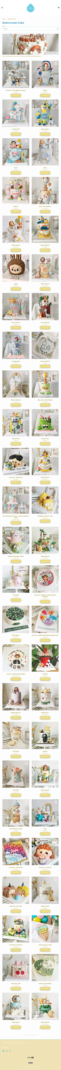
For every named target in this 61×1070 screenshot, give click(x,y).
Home (3, 19)
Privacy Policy (31, 1066)
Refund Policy (37, 1066)
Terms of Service (24, 1066)
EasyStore (27, 1042)
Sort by (3, 26)
